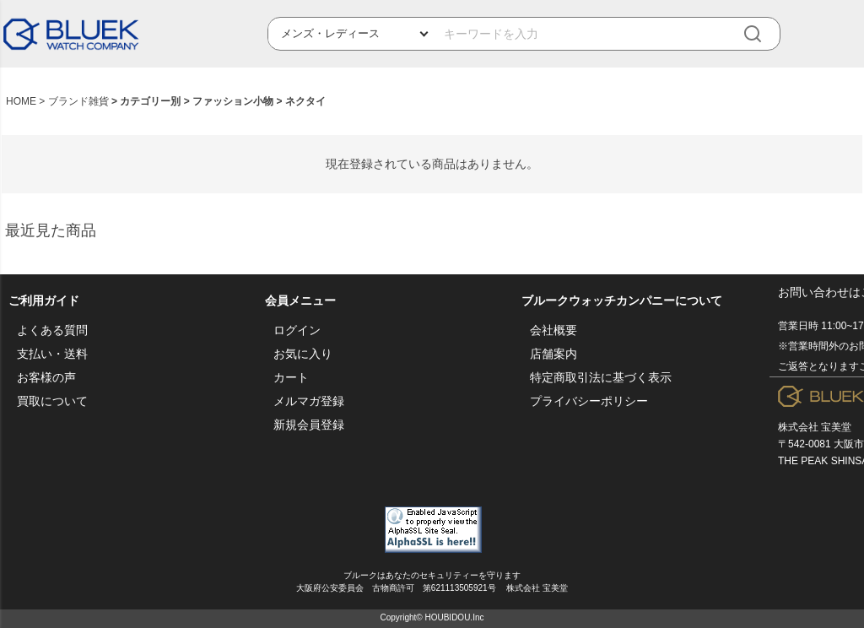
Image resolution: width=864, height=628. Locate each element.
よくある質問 (52, 330)
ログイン (297, 330)
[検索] (764, 34)
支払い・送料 (52, 353)
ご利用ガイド (43, 300)
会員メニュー (300, 300)
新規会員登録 (308, 424)
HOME (21, 101)
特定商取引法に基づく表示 (601, 377)
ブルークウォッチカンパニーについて (621, 300)
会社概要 (553, 330)
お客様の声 (46, 377)
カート (291, 377)
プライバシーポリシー (589, 401)
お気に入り (302, 353)
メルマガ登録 (308, 401)
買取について (52, 401)
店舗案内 (553, 353)
